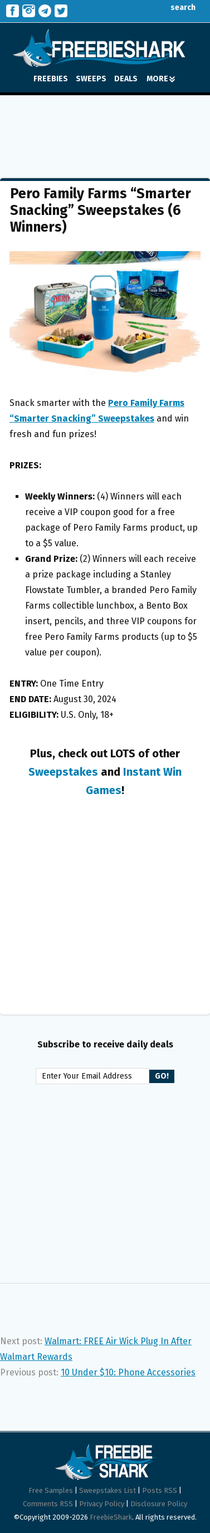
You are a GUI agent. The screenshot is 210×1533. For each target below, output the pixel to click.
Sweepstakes (63, 771)
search (175, 7)
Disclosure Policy (158, 1504)
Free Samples (50, 1490)
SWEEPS (91, 79)
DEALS (126, 79)
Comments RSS (48, 1504)
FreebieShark (111, 1517)
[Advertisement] (105, 128)
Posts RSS (159, 1490)
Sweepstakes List (107, 1490)
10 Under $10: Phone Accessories (128, 1372)
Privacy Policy (101, 1504)
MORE (160, 79)
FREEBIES (50, 79)
